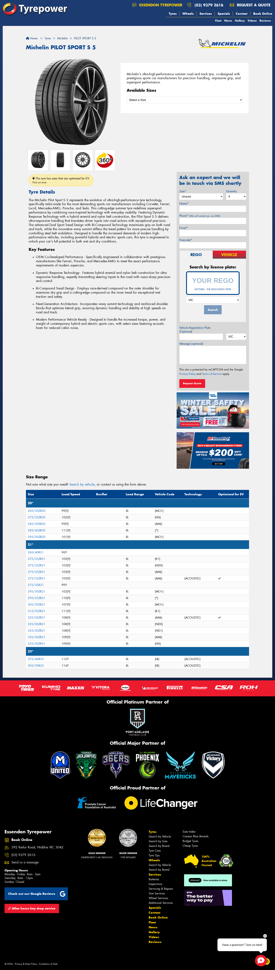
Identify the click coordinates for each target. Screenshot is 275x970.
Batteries (154, 879)
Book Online (262, 14)
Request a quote (250, 5)
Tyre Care (155, 851)
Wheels (188, 14)
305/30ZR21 (36, 604)
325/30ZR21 (36, 617)
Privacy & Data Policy (26, 963)
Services (205, 14)
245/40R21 (36, 552)
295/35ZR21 (36, 598)
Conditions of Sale (48, 963)
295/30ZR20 (36, 537)
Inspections (155, 884)
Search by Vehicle (160, 836)
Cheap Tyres (190, 846)
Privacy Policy (187, 374)
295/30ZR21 (36, 591)
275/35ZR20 (36, 517)
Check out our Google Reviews (37, 894)
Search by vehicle (82, 484)
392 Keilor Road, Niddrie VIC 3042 (37, 847)
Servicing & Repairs (161, 889)
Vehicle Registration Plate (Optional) (194, 329)
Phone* (199, 216)
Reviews (265, 20)
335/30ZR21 (36, 637)
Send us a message (24, 862)
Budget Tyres (190, 841)
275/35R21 (36, 585)
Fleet (218, 20)
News (228, 20)
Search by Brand (159, 846)
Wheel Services (158, 898)
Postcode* (185, 240)
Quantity (231, 191)
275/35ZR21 (36, 559)
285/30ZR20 (36, 524)
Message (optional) (191, 344)
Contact (241, 14)
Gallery (240, 20)
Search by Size (158, 841)
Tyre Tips (154, 855)
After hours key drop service (31, 908)
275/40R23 (36, 659)
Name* (184, 204)
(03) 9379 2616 (209, 5)
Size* (182, 191)
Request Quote (192, 383)
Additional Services (161, 903)
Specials (224, 14)
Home (31, 38)
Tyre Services (157, 893)
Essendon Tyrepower (157, 5)
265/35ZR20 (36, 511)
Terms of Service (211, 374)
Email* (183, 228)
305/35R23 (36, 666)
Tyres (173, 14)
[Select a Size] (185, 100)
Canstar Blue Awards (195, 836)
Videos (252, 20)
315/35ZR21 (36, 611)
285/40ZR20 (36, 530)
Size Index (189, 832)
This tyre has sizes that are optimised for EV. (61, 180)
